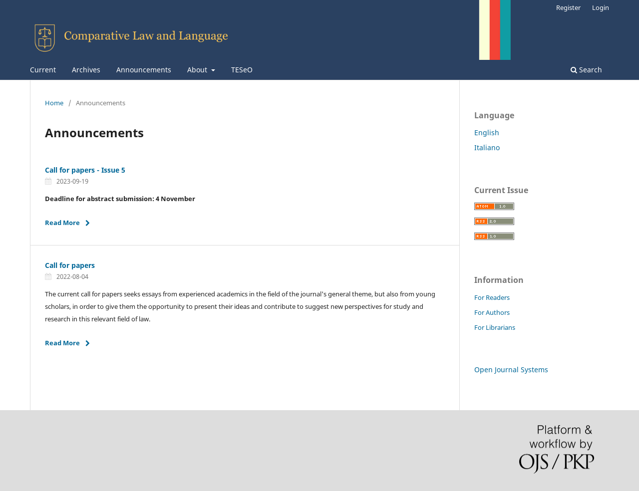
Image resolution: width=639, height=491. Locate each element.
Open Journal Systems (511, 369)
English (486, 132)
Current (43, 69)
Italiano (487, 147)
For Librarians (494, 327)
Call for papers (70, 265)
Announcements (143, 69)
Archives (86, 69)
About (198, 69)
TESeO (242, 69)
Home (54, 102)
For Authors (492, 312)
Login (600, 7)
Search (586, 69)
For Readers (492, 297)
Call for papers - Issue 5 (85, 170)
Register (568, 7)
